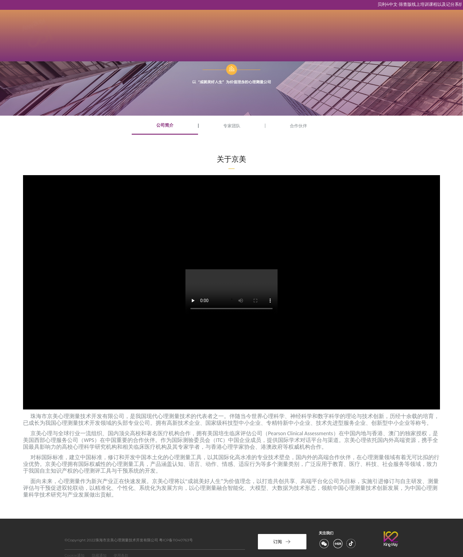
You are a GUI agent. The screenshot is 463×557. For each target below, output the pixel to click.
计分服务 (308, 27)
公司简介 (164, 125)
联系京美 (276, 27)
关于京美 (148, 27)
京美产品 (180, 27)
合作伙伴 (298, 126)
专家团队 (231, 126)
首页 (121, 27)
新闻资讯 (244, 27)
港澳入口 (126, 46)
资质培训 (212, 27)
